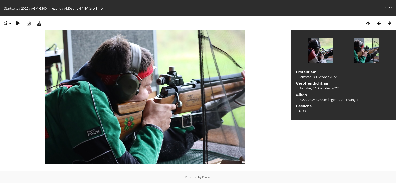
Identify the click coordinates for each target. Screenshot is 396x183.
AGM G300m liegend (46, 8)
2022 (24, 8)
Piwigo (206, 177)
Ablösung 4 (72, 8)
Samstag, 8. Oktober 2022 (318, 77)
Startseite (11, 8)
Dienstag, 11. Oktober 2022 (319, 88)
